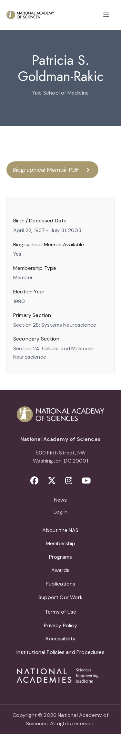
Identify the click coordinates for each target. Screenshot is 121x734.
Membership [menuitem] (61, 543)
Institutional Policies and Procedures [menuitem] (60, 652)
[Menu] (106, 14)
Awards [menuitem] (60, 570)
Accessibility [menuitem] (60, 638)
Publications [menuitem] (60, 583)
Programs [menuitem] (60, 557)
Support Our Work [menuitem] (60, 597)
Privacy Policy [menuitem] (60, 625)
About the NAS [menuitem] (60, 530)
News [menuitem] (60, 499)
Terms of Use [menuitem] (60, 611)
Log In (60, 512)
